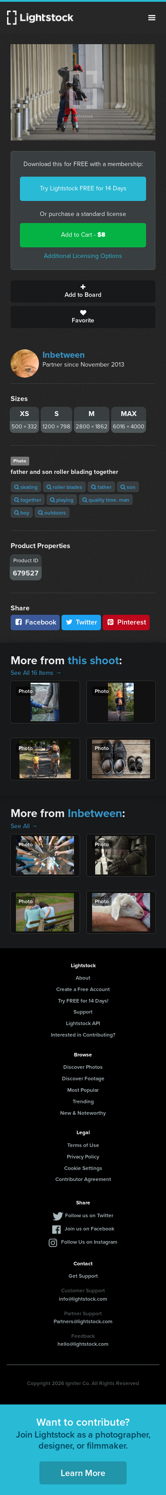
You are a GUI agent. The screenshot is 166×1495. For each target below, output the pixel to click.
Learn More (83, 1472)
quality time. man (105, 499)
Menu (152, 18)
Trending (83, 1101)
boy (21, 512)
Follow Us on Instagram (89, 1241)
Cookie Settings (83, 1168)
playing (61, 499)
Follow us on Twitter (89, 1215)
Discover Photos (83, 1067)
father (101, 487)
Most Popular (83, 1090)
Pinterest (126, 622)
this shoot (93, 660)
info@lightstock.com (83, 1298)
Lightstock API (83, 1023)
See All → (24, 826)
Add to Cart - (83, 234)
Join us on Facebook (89, 1228)
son (127, 487)
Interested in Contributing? (83, 1034)
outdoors (52, 512)
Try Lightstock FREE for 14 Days (83, 188)
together (27, 499)
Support (83, 1011)
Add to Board (83, 291)
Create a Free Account (83, 989)
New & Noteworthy (83, 1113)
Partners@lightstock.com (83, 1321)
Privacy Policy (83, 1156)
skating (26, 487)
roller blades (64, 487)
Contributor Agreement (83, 1179)
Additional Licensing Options (83, 256)
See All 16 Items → (36, 672)
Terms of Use (83, 1145)
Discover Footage (83, 1078)
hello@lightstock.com (83, 1343)
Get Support (83, 1275)
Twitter (81, 622)
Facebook (35, 622)
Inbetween (63, 354)
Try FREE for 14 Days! (83, 1000)
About (83, 977)
